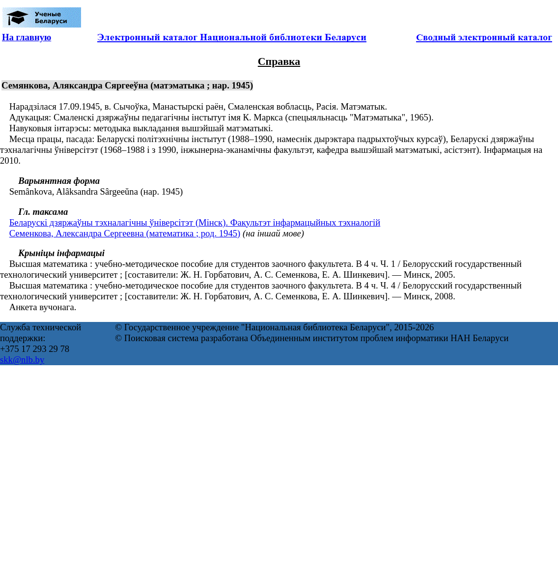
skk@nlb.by (22, 359)
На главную (26, 37)
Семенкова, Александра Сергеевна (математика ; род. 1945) (125, 233)
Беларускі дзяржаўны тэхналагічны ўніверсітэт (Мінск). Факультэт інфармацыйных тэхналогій (195, 222)
